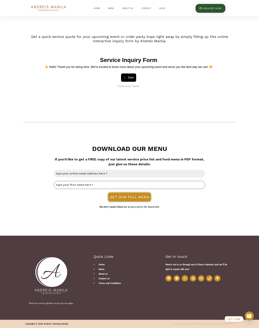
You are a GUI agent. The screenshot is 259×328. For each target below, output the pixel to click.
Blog (162, 8)
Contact (146, 8)
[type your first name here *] (129, 185)
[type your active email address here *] (129, 173)
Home (97, 8)
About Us (127, 8)
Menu (111, 8)
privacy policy (135, 206)
